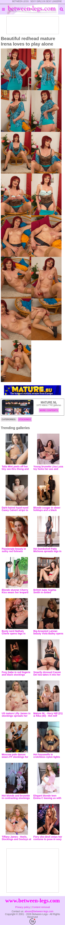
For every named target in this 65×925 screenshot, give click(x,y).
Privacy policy (22, 907)
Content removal (41, 907)
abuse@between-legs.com (39, 911)
